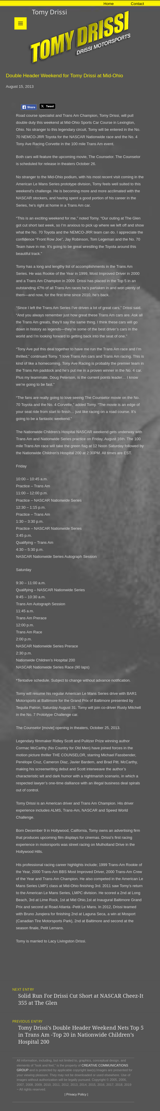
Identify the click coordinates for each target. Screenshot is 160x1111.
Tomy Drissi (49, 11)
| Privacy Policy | (76, 1094)
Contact (137, 3)
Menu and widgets (21, 29)
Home (108, 3)
